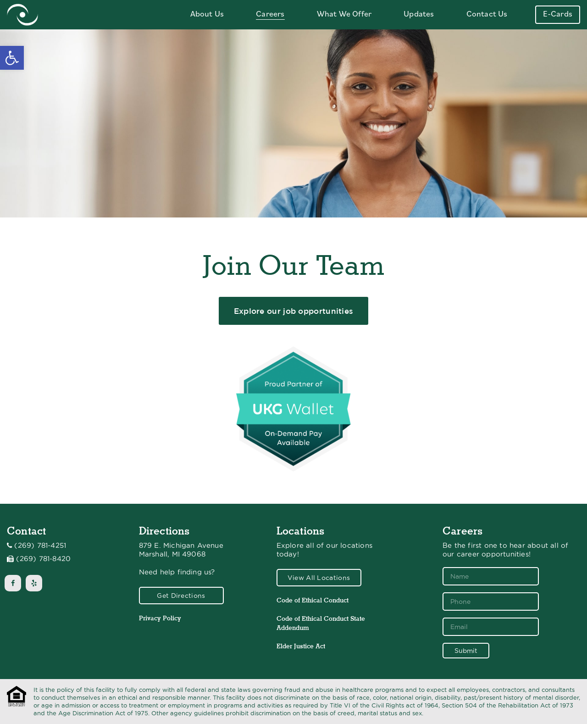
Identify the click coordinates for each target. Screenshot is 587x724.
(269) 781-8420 (43, 558)
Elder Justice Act (301, 646)
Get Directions (181, 595)
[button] (12, 58)
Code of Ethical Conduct (313, 600)
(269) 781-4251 (40, 545)
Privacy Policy (160, 618)
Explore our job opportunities (294, 310)
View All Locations (319, 577)
